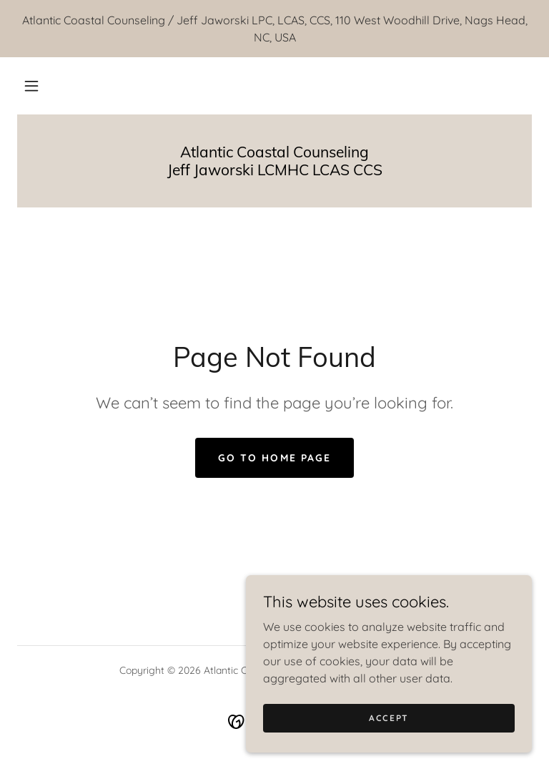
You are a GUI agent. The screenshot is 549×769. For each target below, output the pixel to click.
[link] (274, 171)
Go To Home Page (274, 457)
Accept (389, 717)
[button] (31, 86)
